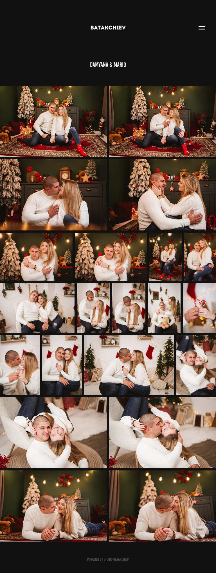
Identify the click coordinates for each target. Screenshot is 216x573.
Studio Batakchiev (116, 559)
